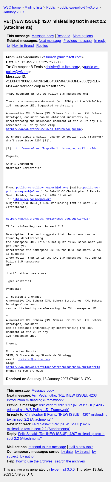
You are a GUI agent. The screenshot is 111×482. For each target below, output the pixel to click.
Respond (63, 36)
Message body (43, 36)
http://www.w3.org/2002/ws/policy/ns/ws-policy (44, 129)
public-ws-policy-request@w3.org (42, 188)
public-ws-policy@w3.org (79, 7)
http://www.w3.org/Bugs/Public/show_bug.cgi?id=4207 (48, 219)
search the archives (70, 461)
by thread (82, 451)
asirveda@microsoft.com (63, 57)
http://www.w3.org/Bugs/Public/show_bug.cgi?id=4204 (55, 149)
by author (27, 456)
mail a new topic (81, 447)
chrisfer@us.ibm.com (62, 67)
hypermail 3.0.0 (62, 469)
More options (83, 36)
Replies (42, 45)
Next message (50, 40)
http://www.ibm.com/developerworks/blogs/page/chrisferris (53, 367)
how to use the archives (34, 461)
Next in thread (23, 45)
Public (51, 7)
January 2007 (13, 12)
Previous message (77, 40)
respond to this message (47, 447)
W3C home (12, 7)
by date (66, 451)
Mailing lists (33, 7)
